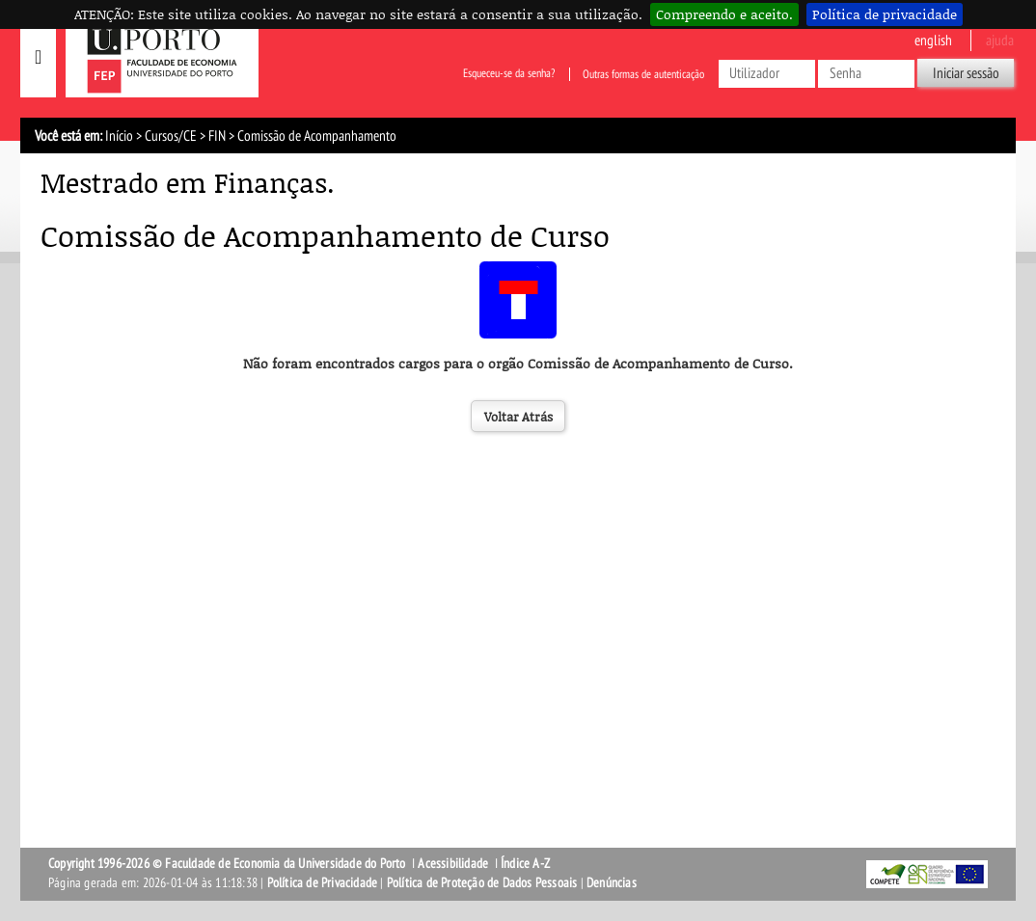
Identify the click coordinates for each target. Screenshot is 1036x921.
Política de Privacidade (322, 883)
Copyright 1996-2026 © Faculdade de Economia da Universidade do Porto (227, 863)
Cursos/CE (171, 136)
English (933, 40)
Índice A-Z (525, 863)
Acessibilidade (453, 863)
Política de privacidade (884, 14)
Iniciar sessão (966, 73)
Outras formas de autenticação (643, 74)
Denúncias (611, 883)
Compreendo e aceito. (724, 14)
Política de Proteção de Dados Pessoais (482, 883)
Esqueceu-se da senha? (509, 74)
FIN (217, 136)
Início (119, 136)
